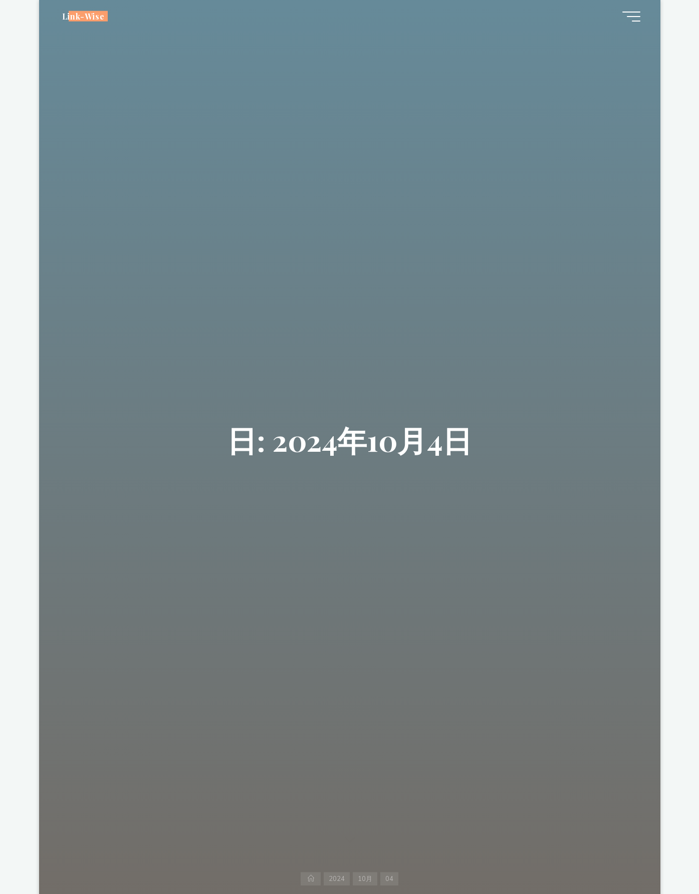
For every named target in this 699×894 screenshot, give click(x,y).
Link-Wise (83, 16)
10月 (365, 878)
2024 (337, 878)
